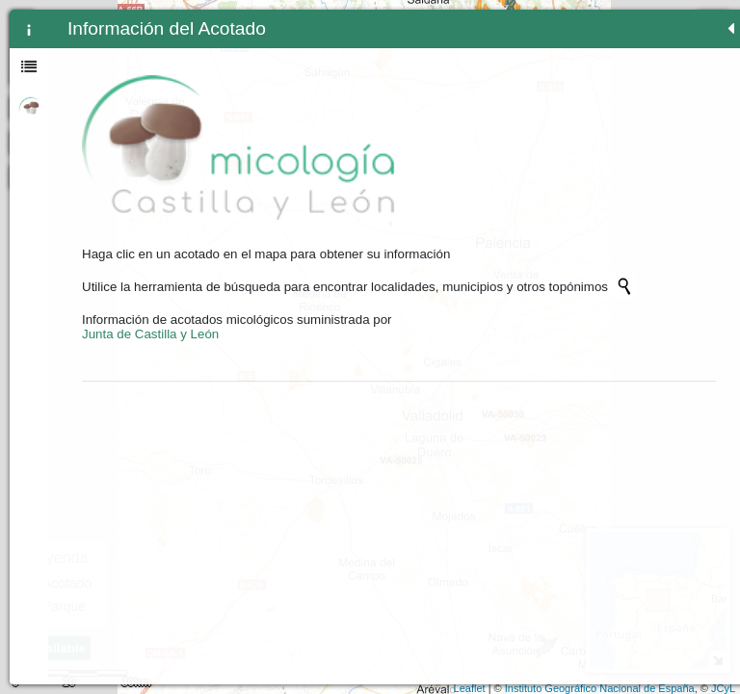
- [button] (326, 47)
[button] (325, 176)
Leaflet (470, 688)
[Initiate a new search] (157, 257)
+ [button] (326, 22)
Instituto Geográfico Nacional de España (600, 688)
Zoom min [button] (325, 72)
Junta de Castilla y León (150, 319)
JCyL (723, 688)
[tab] (29, 29)
